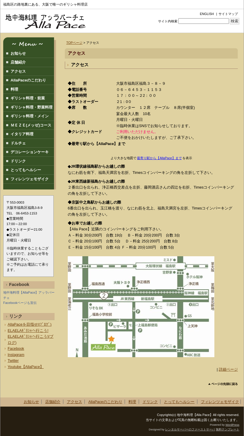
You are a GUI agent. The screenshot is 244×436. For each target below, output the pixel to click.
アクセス (80, 64)
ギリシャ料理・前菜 (28, 98)
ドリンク (18, 161)
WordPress (232, 424)
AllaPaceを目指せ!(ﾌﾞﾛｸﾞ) (30, 324)
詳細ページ (228, 369)
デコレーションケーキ (30, 152)
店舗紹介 (18, 62)
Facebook (16, 348)
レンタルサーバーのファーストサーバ (190, 429)
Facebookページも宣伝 (20, 302)
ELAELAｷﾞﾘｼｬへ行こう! (28, 330)
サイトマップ (228, 14)
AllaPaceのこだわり (28, 80)
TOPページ (74, 42)
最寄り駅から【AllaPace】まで (159, 158)
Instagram (16, 354)
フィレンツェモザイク (30, 179)
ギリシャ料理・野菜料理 (31, 107)
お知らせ (18, 53)
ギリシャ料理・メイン (30, 116)
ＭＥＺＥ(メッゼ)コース (31, 125)
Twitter (13, 360)
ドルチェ (18, 143)
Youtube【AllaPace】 (26, 367)
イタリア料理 (22, 134)
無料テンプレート (227, 429)
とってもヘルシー (26, 170)
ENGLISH (207, 14)
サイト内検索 (167, 21)
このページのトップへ (223, 384)
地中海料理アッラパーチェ (48, 21)
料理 (14, 89)
